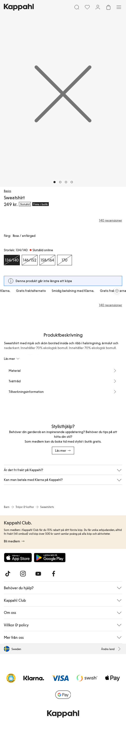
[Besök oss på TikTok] (7, 574)
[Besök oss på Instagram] (23, 574)
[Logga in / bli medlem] (98, 7)
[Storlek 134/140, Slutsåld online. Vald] (12, 260)
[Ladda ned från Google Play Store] (50, 557)
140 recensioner (110, 305)
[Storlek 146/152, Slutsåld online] (30, 260)
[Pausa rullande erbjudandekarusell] (117, 291)
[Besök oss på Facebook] (53, 574)
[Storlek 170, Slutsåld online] (64, 260)
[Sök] (76, 7)
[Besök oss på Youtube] (38, 574)
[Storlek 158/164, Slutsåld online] (47, 260)
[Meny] (119, 7)
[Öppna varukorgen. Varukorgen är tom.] (108, 7)
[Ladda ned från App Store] (18, 557)
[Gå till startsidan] (19, 7)
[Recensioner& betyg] (63, 220)
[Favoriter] (87, 7)
